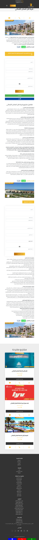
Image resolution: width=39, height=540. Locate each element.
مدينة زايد (19, 485)
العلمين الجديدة (19, 479)
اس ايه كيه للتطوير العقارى (19, 508)
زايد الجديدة (19, 492)
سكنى (19, 470)
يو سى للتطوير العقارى (19, 501)
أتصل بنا (18, 47)
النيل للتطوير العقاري (19, 514)
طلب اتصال (13, 5)
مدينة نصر (19, 490)
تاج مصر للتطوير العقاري (19, 503)
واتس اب (23, 47)
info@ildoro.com (19, 2)
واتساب (19, 95)
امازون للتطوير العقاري (19, 509)
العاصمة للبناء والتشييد (19, 506)
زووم (19, 99)
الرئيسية (19, 460)
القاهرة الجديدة (19, 482)
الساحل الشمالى (19, 484)
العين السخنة (19, 481)
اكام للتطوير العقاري (19, 502)
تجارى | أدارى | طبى (19, 471)
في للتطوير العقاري (19, 512)
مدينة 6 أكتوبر (19, 487)
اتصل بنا (19, 463)
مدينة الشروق (19, 491)
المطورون (19, 464)
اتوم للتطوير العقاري (19, 505)
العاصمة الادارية (19, 478)
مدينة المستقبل (19, 488)
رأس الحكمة (19, 494)
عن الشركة (19, 461)
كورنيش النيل (19, 495)
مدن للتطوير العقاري (19, 511)
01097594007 (19, 1)
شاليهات (19, 473)
